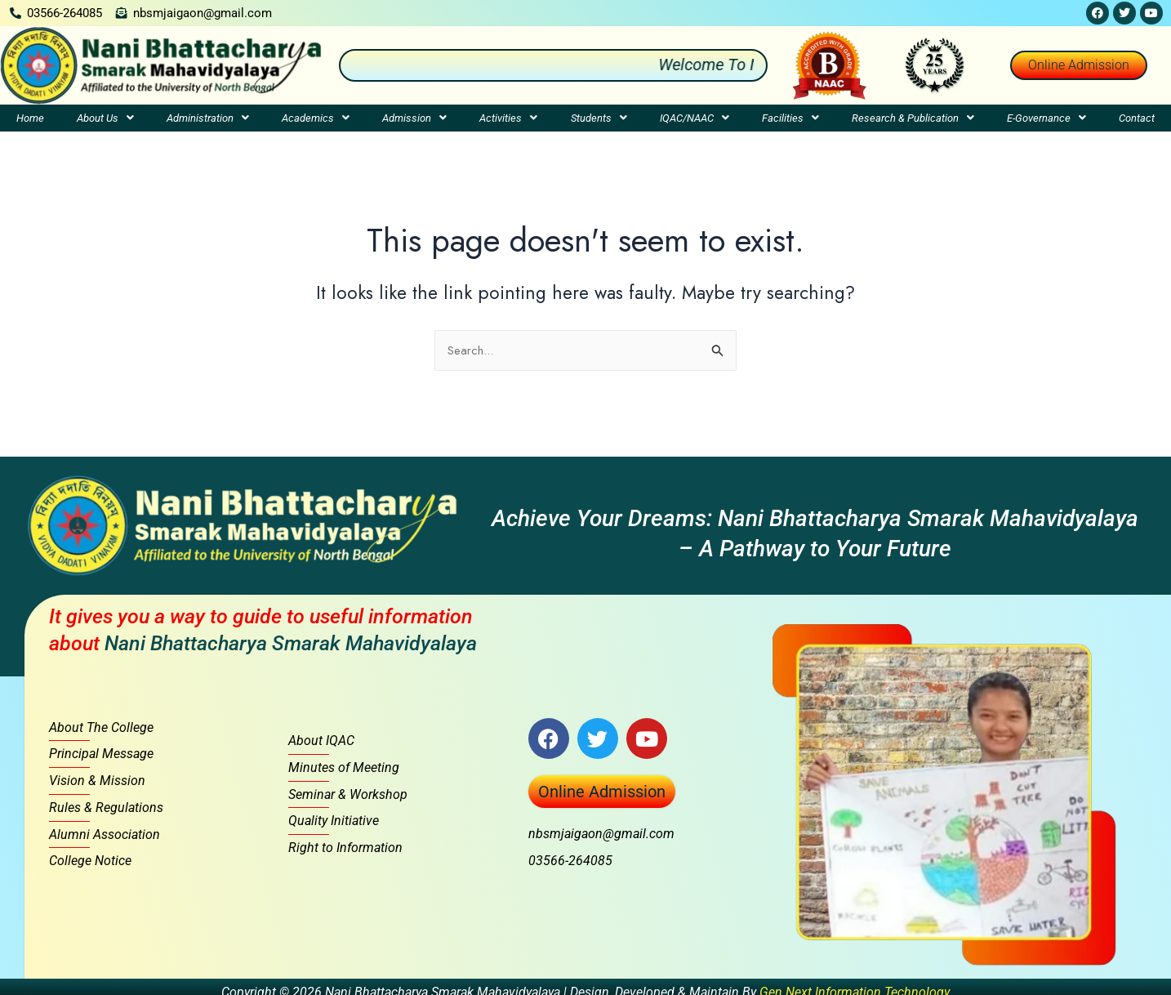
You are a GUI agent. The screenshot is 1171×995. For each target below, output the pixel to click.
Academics (316, 118)
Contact (1137, 118)
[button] (105, 118)
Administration (208, 118)
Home (30, 118)
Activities (508, 118)
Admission (414, 118)
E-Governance (1046, 118)
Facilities (790, 118)
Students (599, 118)
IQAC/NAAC (694, 118)
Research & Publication (913, 118)
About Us (105, 118)
